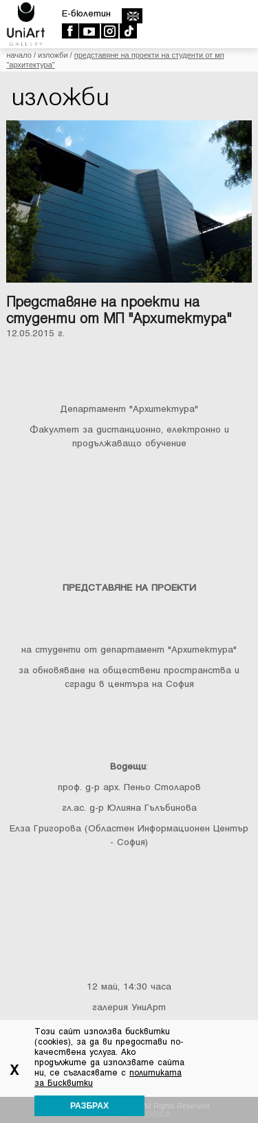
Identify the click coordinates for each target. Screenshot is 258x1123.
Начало (18, 55)
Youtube (89, 31)
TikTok (127, 31)
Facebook (69, 31)
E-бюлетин (86, 13)
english (131, 15)
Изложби (53, 55)
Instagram (109, 31)
